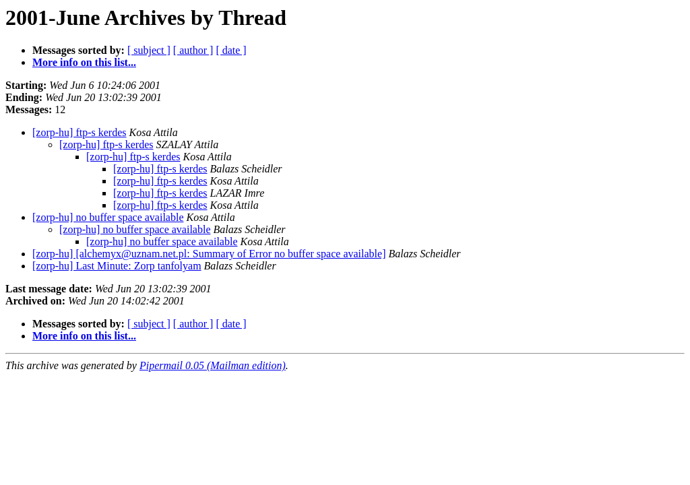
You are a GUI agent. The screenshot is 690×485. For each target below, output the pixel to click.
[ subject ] (148, 50)
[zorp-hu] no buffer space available (107, 217)
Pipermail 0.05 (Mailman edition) (212, 365)
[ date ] (231, 50)
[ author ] (193, 50)
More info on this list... (84, 62)
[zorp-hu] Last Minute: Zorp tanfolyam (116, 265)
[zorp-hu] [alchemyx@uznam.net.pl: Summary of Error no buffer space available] (208, 253)
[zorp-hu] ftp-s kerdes (79, 132)
